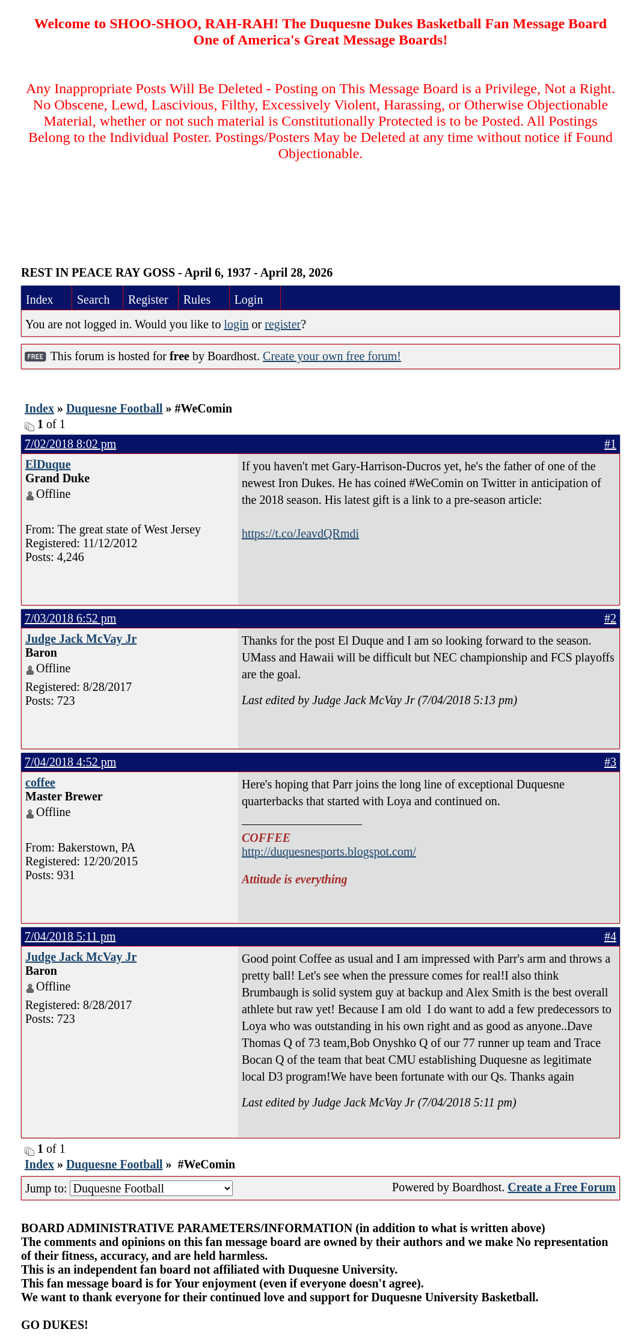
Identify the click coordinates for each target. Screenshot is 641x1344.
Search (93, 299)
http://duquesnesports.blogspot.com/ (329, 851)
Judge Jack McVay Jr (80, 638)
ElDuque (48, 464)
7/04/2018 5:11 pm (70, 936)
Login (249, 299)
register (283, 324)
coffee (40, 782)
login (236, 324)
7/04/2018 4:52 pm (70, 762)
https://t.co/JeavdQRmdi (300, 533)
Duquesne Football (114, 408)
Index (40, 299)
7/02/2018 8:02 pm (70, 443)
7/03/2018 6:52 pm (70, 618)
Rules (197, 299)
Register (148, 299)
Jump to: (129, 1188)
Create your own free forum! (332, 356)
